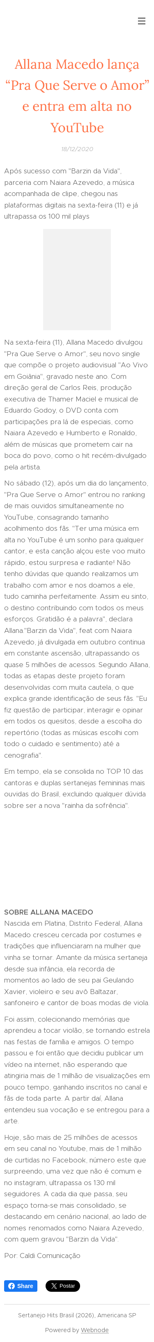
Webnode (95, 1330)
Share (20, 1286)
